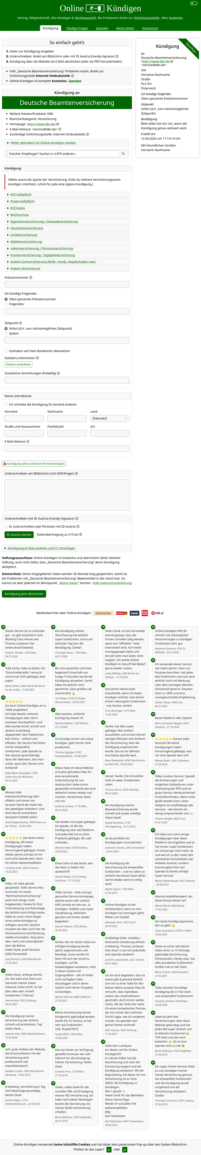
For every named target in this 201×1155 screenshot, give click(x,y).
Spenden (102, 28)
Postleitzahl (55, 426)
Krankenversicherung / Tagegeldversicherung (42, 255)
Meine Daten (125, 28)
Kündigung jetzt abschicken (24, 594)
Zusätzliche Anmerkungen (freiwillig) (30, 373)
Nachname (55, 411)
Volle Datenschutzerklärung (112, 583)
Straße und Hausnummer (23, 426)
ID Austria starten (19, 534)
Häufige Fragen (77, 28)
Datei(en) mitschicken (20, 358)
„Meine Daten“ (68, 583)
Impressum (150, 28)
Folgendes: (16, 304)
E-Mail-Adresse (15, 441)
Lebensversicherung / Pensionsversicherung (41, 248)
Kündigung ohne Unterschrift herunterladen (36, 463)
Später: (14, 333)
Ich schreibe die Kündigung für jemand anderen (43, 404)
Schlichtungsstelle (146, 18)
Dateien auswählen (18, 364)
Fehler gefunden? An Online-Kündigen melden (43, 143)
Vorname (11, 411)
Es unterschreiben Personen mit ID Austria (42, 526)
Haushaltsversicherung (26, 228)
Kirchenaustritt (85, 18)
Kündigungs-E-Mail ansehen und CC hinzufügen (41, 548)
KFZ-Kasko (17, 208)
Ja (109, 1150)
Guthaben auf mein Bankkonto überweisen (39, 351)
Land (93, 411)
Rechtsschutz (19, 215)
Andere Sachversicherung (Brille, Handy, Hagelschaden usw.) (53, 261)
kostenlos (175, 18)
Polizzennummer (16, 277)
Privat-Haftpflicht (22, 201)
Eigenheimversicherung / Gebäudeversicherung (44, 221)
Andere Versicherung (25, 268)
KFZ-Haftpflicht (20, 194)
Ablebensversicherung (26, 241)
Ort (92, 426)
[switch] (193, 3)
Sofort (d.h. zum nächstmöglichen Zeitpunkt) (40, 328)
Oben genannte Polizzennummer (32, 299)
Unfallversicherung (23, 235)
